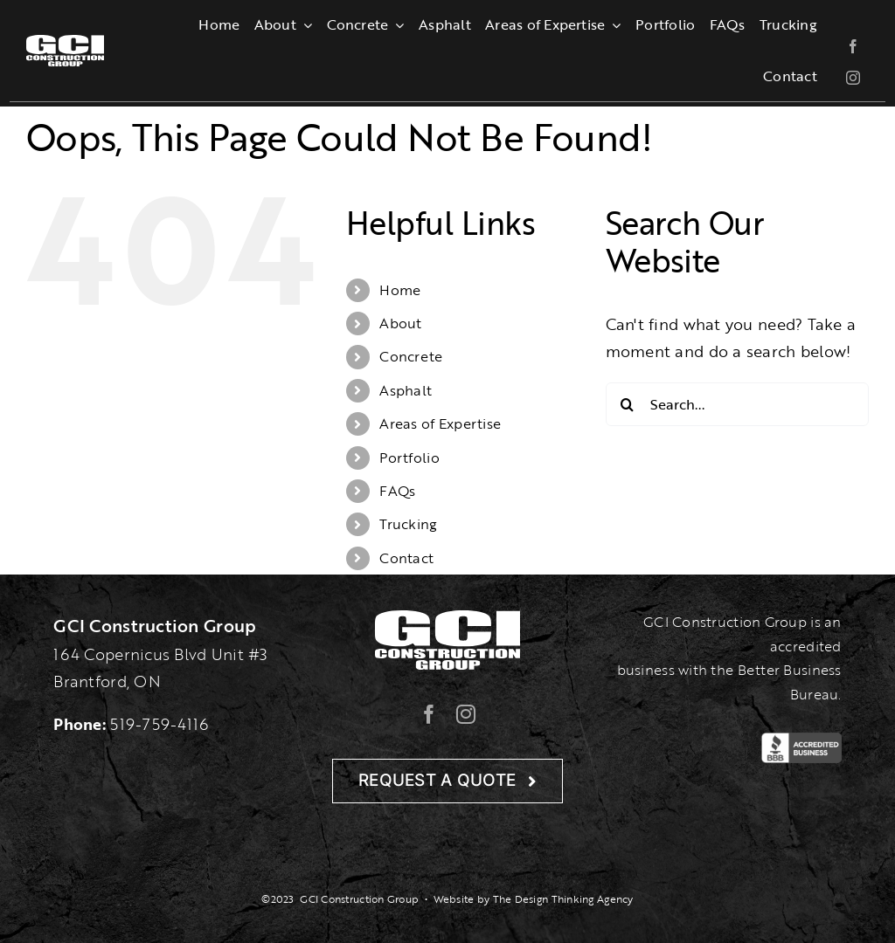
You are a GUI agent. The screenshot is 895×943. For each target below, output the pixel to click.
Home (399, 289)
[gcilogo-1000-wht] (65, 42)
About (400, 323)
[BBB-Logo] (801, 740)
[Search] (627, 404)
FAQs (397, 490)
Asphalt (405, 390)
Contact (406, 557)
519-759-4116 (159, 723)
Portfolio (409, 457)
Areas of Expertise (440, 423)
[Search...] (737, 404)
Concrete (410, 356)
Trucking (408, 523)
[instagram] (853, 78)
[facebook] (853, 46)
